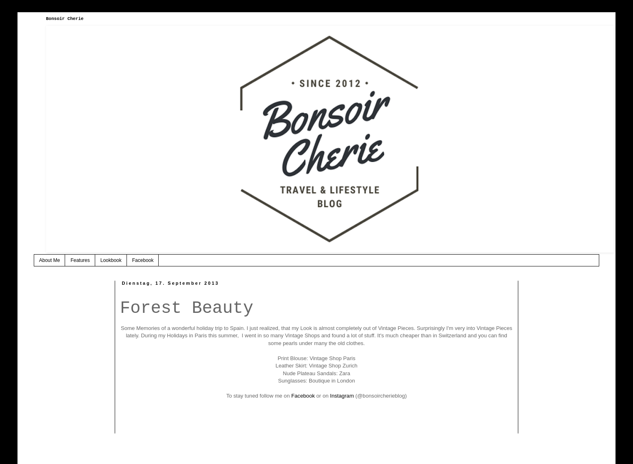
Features (79, 260)
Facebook (143, 260)
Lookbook (111, 260)
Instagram (342, 396)
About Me (49, 260)
